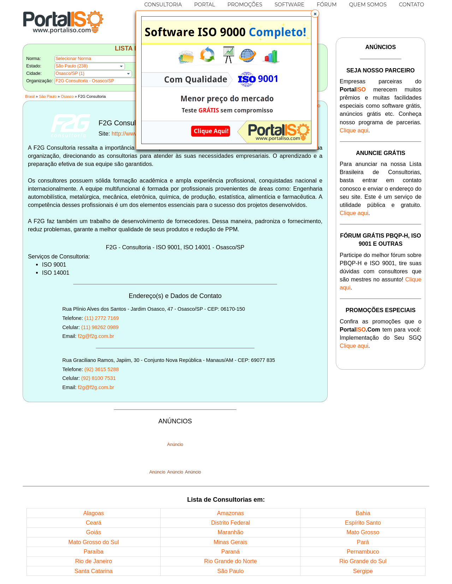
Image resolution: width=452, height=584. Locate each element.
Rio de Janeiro (93, 561)
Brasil (30, 96)
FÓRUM (327, 4)
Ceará (93, 522)
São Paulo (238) (71, 66)
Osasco (67, 96)
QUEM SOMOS (368, 4)
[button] (315, 14)
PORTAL (204, 4)
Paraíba (94, 551)
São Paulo (47, 96)
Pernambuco (363, 551)
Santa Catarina (94, 571)
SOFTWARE (289, 4)
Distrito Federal (230, 522)
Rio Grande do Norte (230, 561)
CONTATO (411, 4)
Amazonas (230, 513)
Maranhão (230, 532)
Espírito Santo (363, 522)
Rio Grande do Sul (362, 561)
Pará (363, 542)
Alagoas (93, 513)
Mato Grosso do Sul (93, 542)
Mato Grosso (362, 532)
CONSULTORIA (163, 4)
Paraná (230, 551)
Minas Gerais (230, 542)
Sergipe (363, 571)
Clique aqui (354, 130)
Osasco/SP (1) (69, 73)
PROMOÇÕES (244, 4)
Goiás (93, 532)
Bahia (363, 513)
